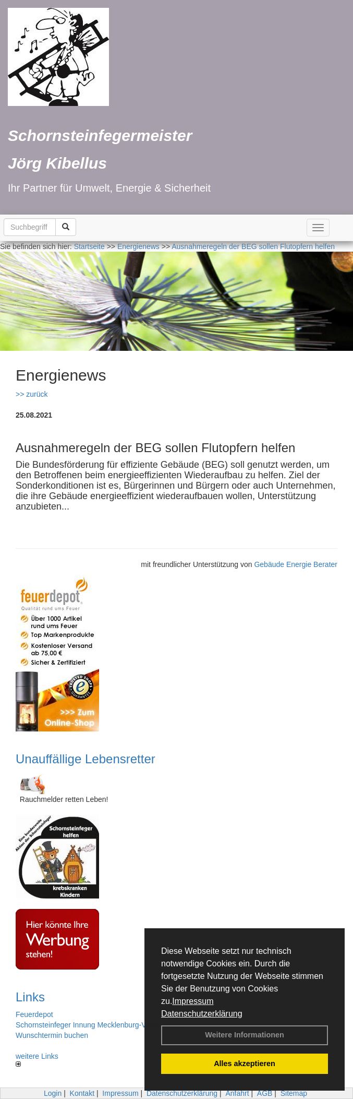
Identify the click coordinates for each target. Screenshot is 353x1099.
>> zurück (31, 394)
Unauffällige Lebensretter (85, 759)
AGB (265, 1093)
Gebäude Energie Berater (295, 564)
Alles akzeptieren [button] (244, 1063)
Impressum (192, 1001)
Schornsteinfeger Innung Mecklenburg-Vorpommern (99, 1025)
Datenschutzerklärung (201, 1013)
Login (53, 1093)
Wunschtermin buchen (52, 1035)
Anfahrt (237, 1093)
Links (30, 997)
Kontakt (82, 1093)
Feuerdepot (34, 1014)
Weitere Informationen (244, 1035)
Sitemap (294, 1093)
